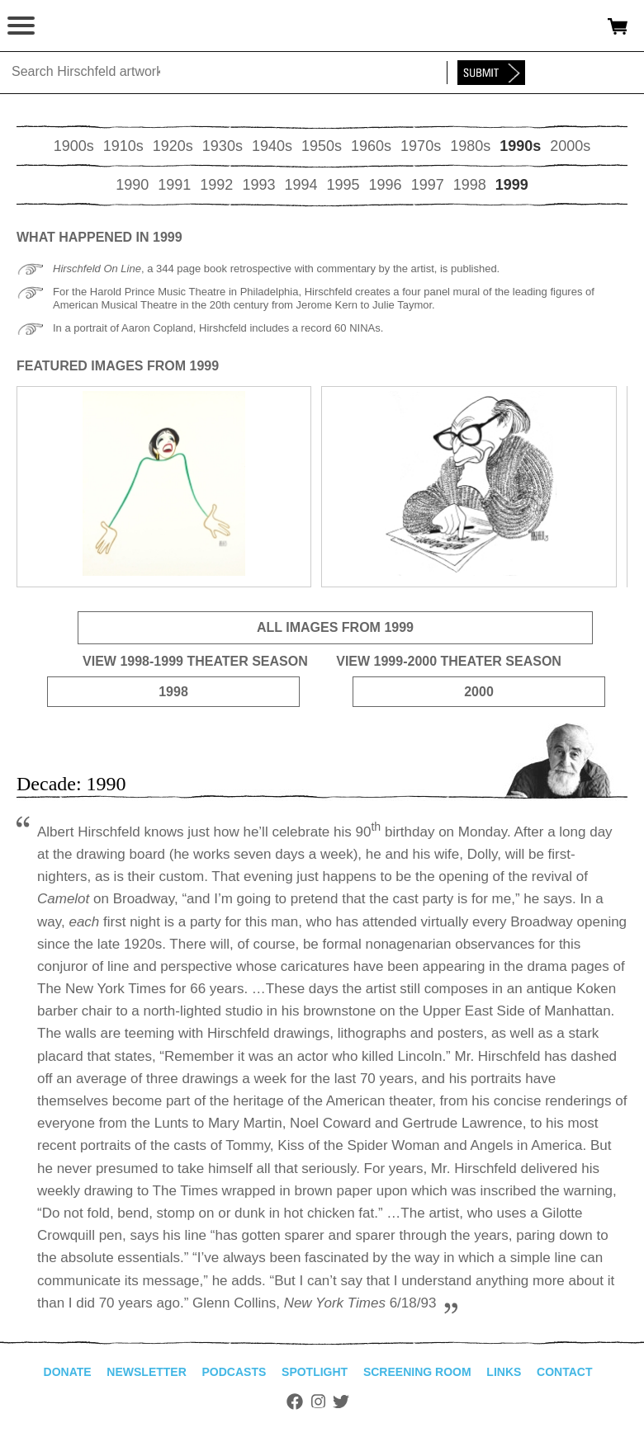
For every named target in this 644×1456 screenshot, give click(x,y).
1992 (216, 185)
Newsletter (146, 1371)
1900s (74, 146)
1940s (272, 146)
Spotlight (315, 1371)
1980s (470, 146)
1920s (173, 146)
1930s (222, 146)
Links (503, 1371)
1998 (469, 185)
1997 (427, 185)
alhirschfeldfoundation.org (70, 26)
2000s (570, 146)
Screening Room (417, 1371)
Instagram (318, 1401)
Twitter (341, 1401)
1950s (321, 146)
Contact (564, 1371)
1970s (420, 146)
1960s (371, 146)
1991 (174, 185)
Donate (68, 1371)
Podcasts (234, 1371)
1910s (123, 146)
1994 (300, 185)
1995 (343, 185)
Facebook (294, 1401)
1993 (258, 185)
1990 (132, 185)
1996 (385, 185)
